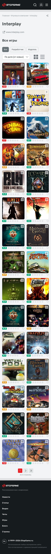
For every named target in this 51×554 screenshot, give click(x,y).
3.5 (28, 221)
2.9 (4, 275)
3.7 (28, 140)
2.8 (4, 167)
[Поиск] (35, 5)
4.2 (28, 194)
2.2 (4, 382)
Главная (6, 16)
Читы (4, 514)
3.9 (4, 302)
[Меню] (47, 4)
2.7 (28, 409)
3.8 (4, 113)
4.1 (4, 355)
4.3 (28, 248)
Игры (4, 520)
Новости (6, 497)
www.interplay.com (13, 32)
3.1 (4, 221)
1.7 (4, 140)
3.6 (28, 302)
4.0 (4, 248)
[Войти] (41, 4)
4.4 (28, 382)
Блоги (5, 526)
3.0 (28, 86)
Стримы (6, 532)
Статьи (5, 503)
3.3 (4, 194)
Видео (5, 508)
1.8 (4, 86)
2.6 (28, 328)
